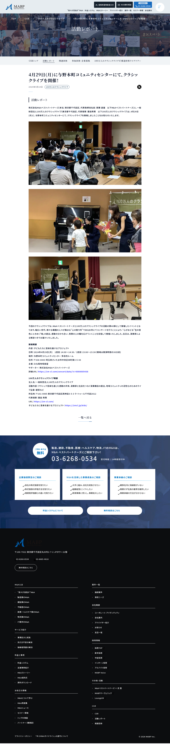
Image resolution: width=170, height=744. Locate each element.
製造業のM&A (23, 598)
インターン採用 (102, 663)
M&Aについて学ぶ (25, 699)
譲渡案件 (98, 593)
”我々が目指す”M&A (75, 11)
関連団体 (63, 60)
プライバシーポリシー (24, 736)
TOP (13, 18)
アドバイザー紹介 (116, 11)
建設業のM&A (23, 603)
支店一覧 (98, 633)
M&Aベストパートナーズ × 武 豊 (108, 689)
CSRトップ (33, 60)
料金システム (90, 11)
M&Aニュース (23, 709)
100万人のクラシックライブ (51, 18)
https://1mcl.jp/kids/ (76, 405)
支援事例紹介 (23, 668)
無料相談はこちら (111, 511)
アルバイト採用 (102, 668)
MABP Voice (100, 673)
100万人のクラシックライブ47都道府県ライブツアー (118, 60)
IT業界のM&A (23, 623)
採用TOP (100, 649)
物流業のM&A (23, 618)
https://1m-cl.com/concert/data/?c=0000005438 (63, 371)
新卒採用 (100, 654)
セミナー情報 (138, 11)
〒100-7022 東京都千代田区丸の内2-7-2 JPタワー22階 (42, 552)
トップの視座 (23, 719)
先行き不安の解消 (25, 643)
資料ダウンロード (25, 683)
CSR (27, 18)
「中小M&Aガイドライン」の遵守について (54, 736)
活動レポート (48, 60)
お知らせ (98, 628)
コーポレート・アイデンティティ (107, 613)
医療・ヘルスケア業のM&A (28, 613)
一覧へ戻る (85, 418)
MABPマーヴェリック (104, 694)
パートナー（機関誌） (26, 723)
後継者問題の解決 (25, 648)
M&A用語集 (22, 704)
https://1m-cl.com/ (44, 401)
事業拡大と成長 (24, 638)
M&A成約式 (22, 678)
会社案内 (148, 11)
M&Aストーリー (102, 11)
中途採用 (100, 659)
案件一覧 (128, 11)
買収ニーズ (99, 598)
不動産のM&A (23, 608)
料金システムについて (58, 511)
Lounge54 (100, 699)
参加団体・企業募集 (81, 60)
